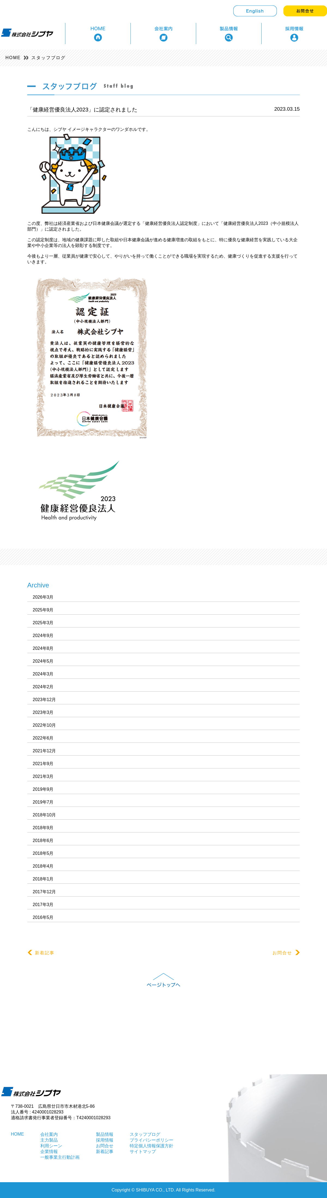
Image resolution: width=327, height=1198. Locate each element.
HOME (13, 57)
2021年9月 (43, 763)
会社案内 (49, 1134)
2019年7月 (43, 802)
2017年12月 (44, 891)
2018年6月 (43, 840)
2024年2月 (43, 686)
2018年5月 (43, 853)
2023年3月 (43, 712)
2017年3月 (43, 904)
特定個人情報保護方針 (151, 1145)
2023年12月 (44, 699)
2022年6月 (43, 738)
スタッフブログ (48, 57)
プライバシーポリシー (151, 1140)
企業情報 (49, 1151)
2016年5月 (43, 917)
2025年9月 (43, 610)
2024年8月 (43, 648)
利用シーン (51, 1145)
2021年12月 (44, 751)
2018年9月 (43, 827)
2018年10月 (44, 815)
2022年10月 (44, 725)
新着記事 (41, 952)
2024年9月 (43, 635)
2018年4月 (43, 866)
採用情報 (104, 1140)
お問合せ (286, 952)
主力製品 (49, 1140)
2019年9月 (43, 789)
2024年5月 (43, 661)
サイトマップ (143, 1151)
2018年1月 (43, 879)
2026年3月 (43, 597)
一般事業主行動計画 (60, 1157)
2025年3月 (43, 622)
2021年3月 (43, 776)
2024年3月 (43, 674)
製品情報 (104, 1134)
